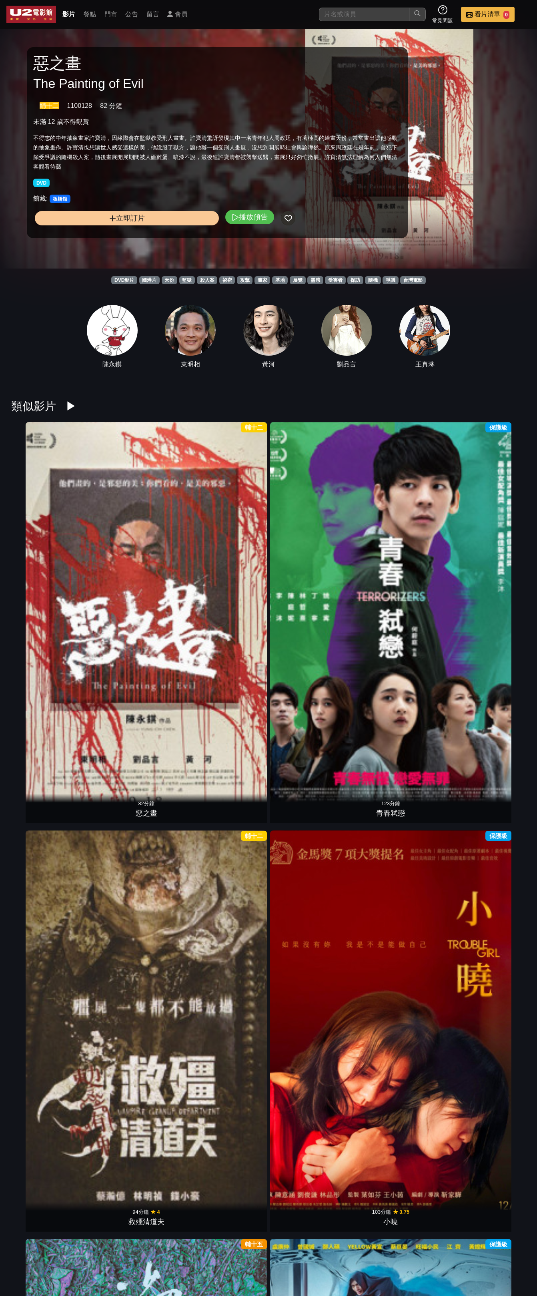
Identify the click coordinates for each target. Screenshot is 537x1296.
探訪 (355, 280)
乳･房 (170, 627)
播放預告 (180, 234)
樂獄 (498, 513)
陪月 (498, 741)
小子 (170, 1082)
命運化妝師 (39, 741)
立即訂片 (92, 235)
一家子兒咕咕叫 (39, 854)
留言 (152, 14)
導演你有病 (432, 854)
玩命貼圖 (104, 627)
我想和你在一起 (367, 968)
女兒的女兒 (170, 854)
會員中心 (510, 1249)
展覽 (298, 280)
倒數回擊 (235, 968)
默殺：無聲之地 (39, 968)
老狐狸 (367, 1082)
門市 (110, 14)
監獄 (187, 280)
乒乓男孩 (235, 854)
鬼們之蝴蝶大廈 (105, 854)
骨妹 (301, 741)
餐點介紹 (275, 1249)
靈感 (315, 280)
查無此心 (39, 1082)
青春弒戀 (104, 513)
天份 (169, 280)
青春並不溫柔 (301, 968)
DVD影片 (124, 280)
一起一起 (301, 1196)
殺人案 (207, 280)
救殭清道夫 (170, 513)
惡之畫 (39, 513)
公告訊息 (354, 1249)
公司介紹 (471, 1249)
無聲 (367, 741)
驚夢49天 (105, 968)
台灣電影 (413, 280)
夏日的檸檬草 (367, 854)
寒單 (39, 627)
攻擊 (245, 280)
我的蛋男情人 (432, 627)
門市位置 (314, 1249)
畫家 (262, 280)
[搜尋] (364, 14)
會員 (177, 14)
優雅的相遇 (498, 854)
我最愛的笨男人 (235, 1196)
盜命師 (367, 627)
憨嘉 (235, 627)
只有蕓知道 (170, 741)
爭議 (390, 280)
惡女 (235, 1082)
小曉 (235, 513)
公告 (131, 14)
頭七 (432, 513)
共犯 (498, 627)
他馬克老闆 (367, 513)
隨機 (373, 280)
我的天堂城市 (104, 1082)
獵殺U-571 (432, 741)
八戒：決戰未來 (170, 968)
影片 (68, 14)
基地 (280, 280)
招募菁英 (432, 1249)
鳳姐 (301, 854)
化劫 (301, 1082)
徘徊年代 (432, 1082)
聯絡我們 (393, 1249)
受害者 (335, 280)
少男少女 (301, 513)
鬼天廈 (432, 968)
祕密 (227, 280)
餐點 (89, 14)
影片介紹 (236, 1249)
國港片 (149, 280)
